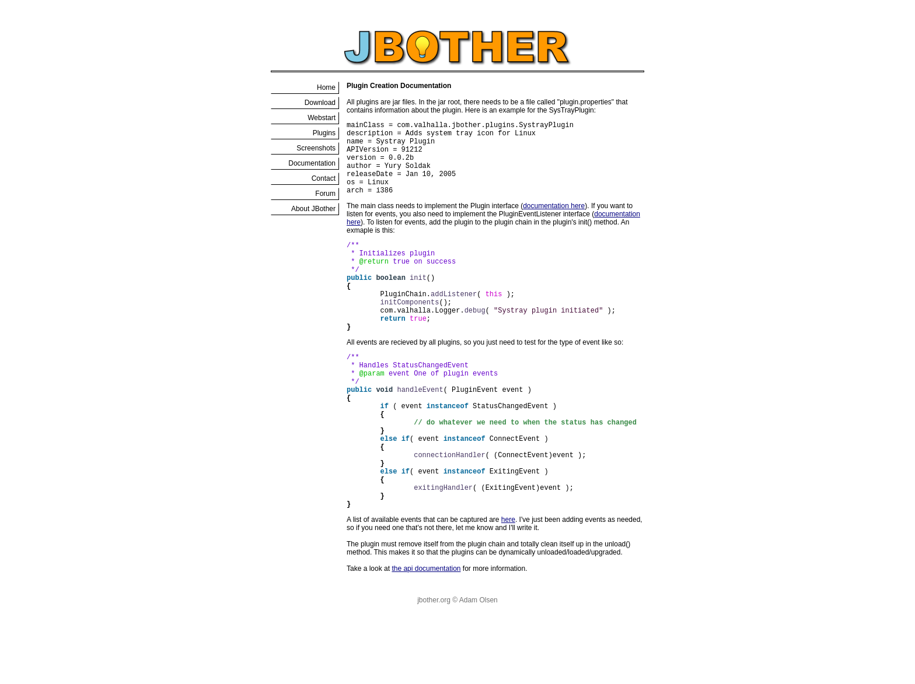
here (508, 588)
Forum (325, 194)
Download (320, 103)
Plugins (324, 133)
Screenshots (316, 148)
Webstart (322, 118)
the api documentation (426, 637)
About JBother (313, 209)
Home (326, 87)
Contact (324, 178)
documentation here (554, 222)
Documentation (312, 163)
